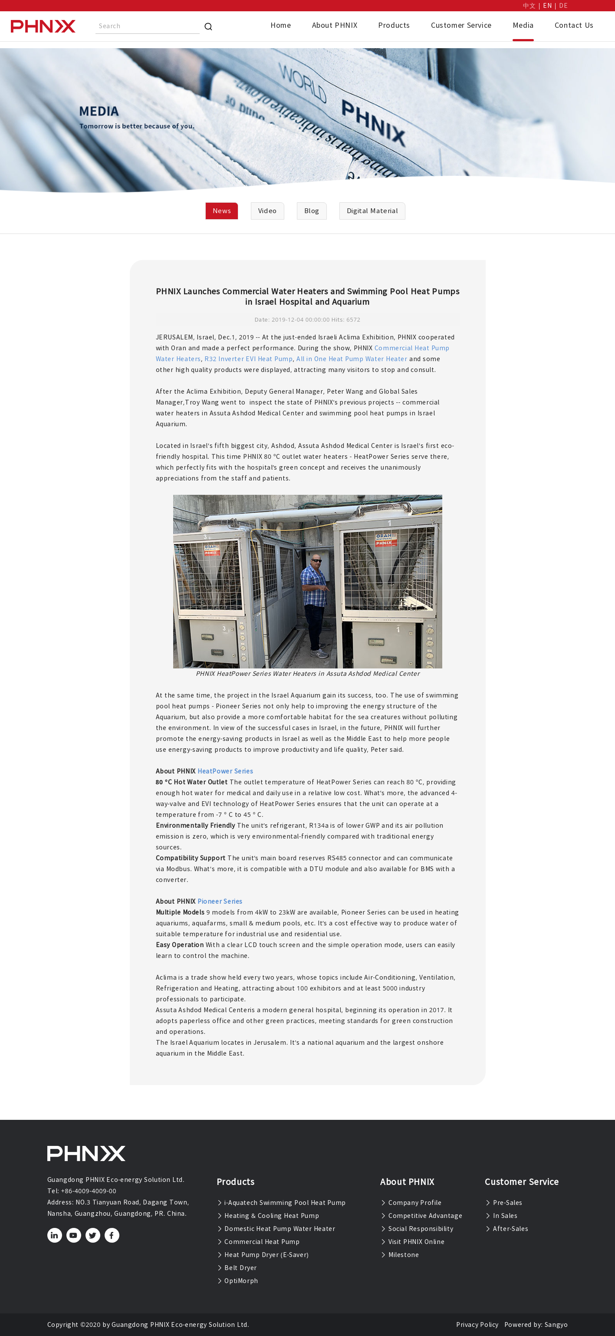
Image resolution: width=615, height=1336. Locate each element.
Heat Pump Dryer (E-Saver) (263, 1255)
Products (394, 25)
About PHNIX (335, 25)
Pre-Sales (504, 1203)
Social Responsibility (416, 1229)
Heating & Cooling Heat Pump (268, 1216)
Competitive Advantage (421, 1216)
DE (563, 6)
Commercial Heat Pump (258, 1242)
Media (523, 25)
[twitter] (93, 1235)
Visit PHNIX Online (412, 1242)
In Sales (501, 1216)
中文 (529, 6)
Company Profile (410, 1203)
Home (280, 25)
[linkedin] (54, 1235)
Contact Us (574, 25)
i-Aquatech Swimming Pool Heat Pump (281, 1203)
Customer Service (461, 25)
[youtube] (73, 1235)
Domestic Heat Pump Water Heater (276, 1229)
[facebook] (112, 1235)
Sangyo (556, 1325)
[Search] (208, 26)
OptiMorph (237, 1281)
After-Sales (506, 1229)
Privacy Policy (477, 1325)
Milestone (399, 1255)
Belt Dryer (237, 1268)
